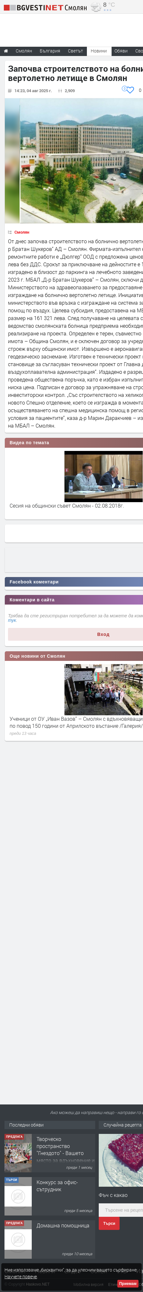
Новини (99, 51)
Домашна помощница (63, 1225)
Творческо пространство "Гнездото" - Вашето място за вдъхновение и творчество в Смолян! (66, 1153)
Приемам (128, 1283)
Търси (109, 1223)
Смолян (21, 232)
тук (12, 620)
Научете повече (20, 1276)
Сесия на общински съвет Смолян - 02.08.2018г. (67, 505)
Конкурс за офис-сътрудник (57, 1185)
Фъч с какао (113, 1195)
